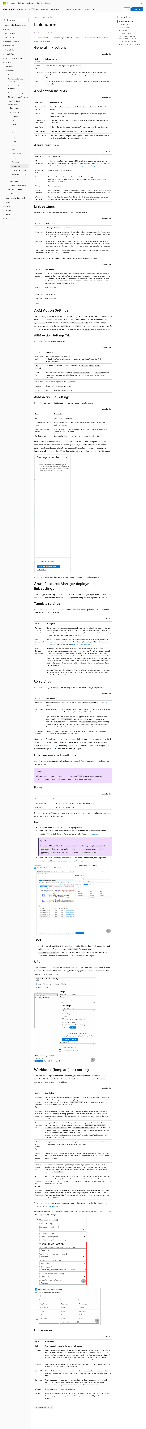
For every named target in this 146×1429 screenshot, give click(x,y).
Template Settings (51, 745)
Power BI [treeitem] (9, 202)
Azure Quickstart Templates (80, 644)
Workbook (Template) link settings (130, 44)
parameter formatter (75, 727)
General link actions (126, 21)
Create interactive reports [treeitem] (17, 93)
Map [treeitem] (13, 145)
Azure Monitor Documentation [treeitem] (15, 25)
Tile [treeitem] (13, 133)
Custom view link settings (127, 41)
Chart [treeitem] (14, 124)
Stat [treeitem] (13, 149)
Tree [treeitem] (13, 137)
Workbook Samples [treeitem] (15, 190)
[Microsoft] (4, 3)
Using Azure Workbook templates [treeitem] (16, 87)
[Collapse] (28, 15)
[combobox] (16, 20)
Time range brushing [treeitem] (19, 170)
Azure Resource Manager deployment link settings (127, 37)
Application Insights (125, 24)
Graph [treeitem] (14, 141)
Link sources (79, 635)
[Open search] (141, 3)
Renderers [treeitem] (15, 162)
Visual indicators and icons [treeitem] (19, 175)
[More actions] (110, 17)
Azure (37, 17)
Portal (127, 9)
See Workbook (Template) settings (86, 199)
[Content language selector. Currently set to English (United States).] (13, 1425)
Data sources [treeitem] (14, 108)
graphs (48, 41)
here (59, 319)
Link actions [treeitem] (16, 166)
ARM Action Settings (126, 33)
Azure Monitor (47, 17)
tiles (40, 41)
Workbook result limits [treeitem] (18, 185)
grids (36, 41)
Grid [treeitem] (13, 129)
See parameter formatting (101, 329)
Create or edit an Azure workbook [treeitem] (16, 80)
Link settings (123, 30)
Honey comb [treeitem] (16, 154)
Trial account (137, 9)
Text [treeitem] (13, 120)
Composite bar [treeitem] (17, 158)
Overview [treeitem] (9, 66)
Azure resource (124, 27)
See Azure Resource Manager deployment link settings (76, 166)
